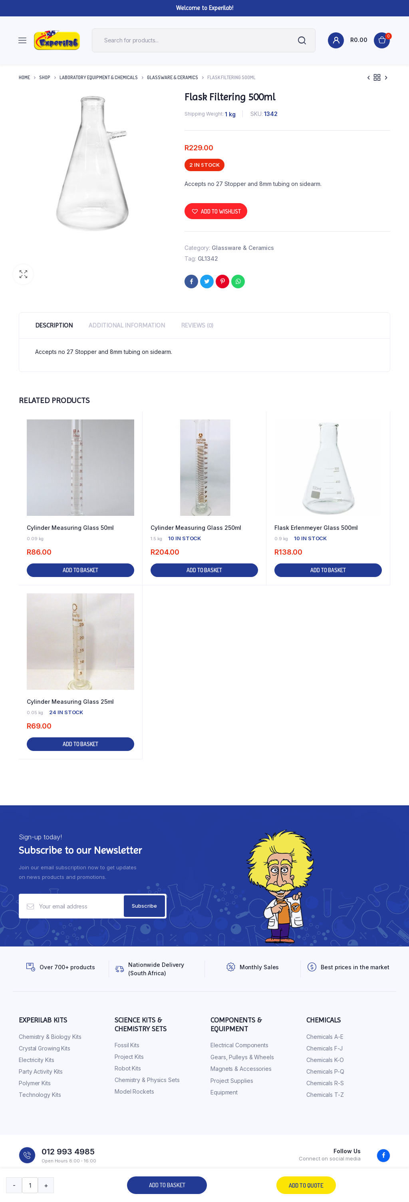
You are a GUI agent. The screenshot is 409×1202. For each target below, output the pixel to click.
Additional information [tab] (127, 325)
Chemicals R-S (325, 1083)
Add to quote (306, 1185)
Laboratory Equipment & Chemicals (99, 77)
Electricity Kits (36, 1059)
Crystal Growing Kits (44, 1048)
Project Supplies (231, 1080)
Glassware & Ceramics (172, 77)
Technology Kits (40, 1094)
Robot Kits (128, 1068)
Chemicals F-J (324, 1048)
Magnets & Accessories (241, 1068)
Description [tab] (54, 325)
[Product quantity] (30, 1185)
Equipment (224, 1092)
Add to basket (167, 1185)
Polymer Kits (35, 1083)
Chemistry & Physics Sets (147, 1079)
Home (24, 77)
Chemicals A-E (324, 1036)
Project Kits (129, 1056)
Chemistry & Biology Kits (50, 1036)
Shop (44, 77)
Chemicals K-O (325, 1059)
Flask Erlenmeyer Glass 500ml (316, 527)
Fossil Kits (127, 1045)
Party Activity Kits (41, 1071)
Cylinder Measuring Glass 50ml (70, 527)
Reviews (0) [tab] (197, 325)
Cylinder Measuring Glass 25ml (70, 701)
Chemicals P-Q (325, 1071)
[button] (23, 274)
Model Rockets (134, 1091)
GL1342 (208, 258)
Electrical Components (239, 1045)
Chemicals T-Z (325, 1094)
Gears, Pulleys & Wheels (242, 1057)
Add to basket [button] (80, 570)
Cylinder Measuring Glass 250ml (196, 527)
